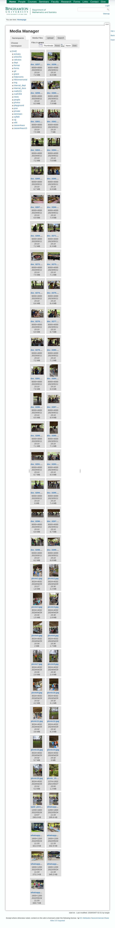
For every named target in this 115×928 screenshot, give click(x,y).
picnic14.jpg (53, 750)
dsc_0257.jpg (37, 64)
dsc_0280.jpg (53, 350)
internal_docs (20, 88)
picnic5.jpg (36, 635)
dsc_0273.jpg (53, 264)
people (17, 99)
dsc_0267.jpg (37, 207)
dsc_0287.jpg (53, 407)
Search (61, 38)
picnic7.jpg (36, 664)
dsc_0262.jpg (53, 121)
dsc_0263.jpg (37, 150)
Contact (94, 1)
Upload (50, 38)
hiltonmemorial (20, 79)
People (22, 1)
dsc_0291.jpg (37, 464)
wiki (15, 122)
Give (103, 1)
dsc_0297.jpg (53, 521)
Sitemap (106, 14)
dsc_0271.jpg (53, 236)
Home (12, 1)
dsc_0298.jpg (37, 550)
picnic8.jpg (53, 664)
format (17, 65)
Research (66, 1)
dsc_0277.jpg (53, 321)
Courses (32, 1)
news (16, 97)
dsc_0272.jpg (37, 264)
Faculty (55, 1)
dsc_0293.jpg (53, 464)
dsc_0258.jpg (53, 64)
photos (17, 102)
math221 (18, 91)
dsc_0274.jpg (37, 293)
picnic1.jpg (36, 578)
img (15, 82)
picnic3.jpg (36, 607)
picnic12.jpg (53, 721)
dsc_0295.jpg (53, 493)
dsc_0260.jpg (53, 93)
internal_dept (20, 85)
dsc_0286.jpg (37, 407)
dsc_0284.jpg (53, 378)
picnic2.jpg (53, 578)
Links (85, 1)
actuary (17, 54)
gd (15, 71)
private (17, 111)
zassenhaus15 (20, 128)
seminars (18, 114)
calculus (17, 59)
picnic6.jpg (53, 635)
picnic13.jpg (37, 750)
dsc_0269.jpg (37, 236)
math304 (18, 94)
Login (107, 6)
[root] (14, 51)
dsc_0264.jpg (53, 150)
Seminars (44, 1)
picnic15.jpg (37, 778)
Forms (77, 1)
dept (16, 62)
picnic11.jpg (37, 721)
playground (19, 105)
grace (16, 74)
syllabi (17, 117)
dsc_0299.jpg (53, 550)
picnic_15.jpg (53, 778)
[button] (48, 45)
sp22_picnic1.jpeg (39, 807)
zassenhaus (19, 125)
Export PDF (113, 40)
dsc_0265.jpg (37, 178)
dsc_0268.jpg (53, 207)
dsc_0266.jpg (53, 178)
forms (16, 68)
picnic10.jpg (53, 692)
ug (15, 119)
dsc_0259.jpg (37, 93)
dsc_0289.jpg (37, 435)
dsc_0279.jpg (37, 350)
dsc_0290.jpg (53, 435)
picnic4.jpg (53, 607)
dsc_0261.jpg (37, 121)
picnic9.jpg (36, 692)
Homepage (21, 20)
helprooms (18, 77)
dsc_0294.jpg (37, 493)
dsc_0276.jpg (37, 321)
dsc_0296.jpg (37, 521)
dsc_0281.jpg (37, 378)
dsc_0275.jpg (53, 293)
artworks (18, 57)
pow (16, 108)
